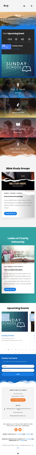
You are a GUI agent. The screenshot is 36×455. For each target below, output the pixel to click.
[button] (24, 6)
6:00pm (28, 434)
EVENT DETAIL (17, 49)
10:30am (19, 434)
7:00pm (21, 440)
